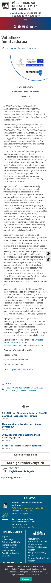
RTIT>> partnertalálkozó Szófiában (22, 445)
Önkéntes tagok (9, 547)
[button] (25, 20)
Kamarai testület (9, 545)
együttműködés (13, 388)
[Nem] (46, 573)
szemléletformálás (27, 391)
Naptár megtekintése (11, 477)
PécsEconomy (34, 538)
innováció (10, 391)
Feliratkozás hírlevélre (11, 542)
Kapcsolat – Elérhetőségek (8, 538)
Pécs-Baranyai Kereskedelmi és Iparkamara (25, 6)
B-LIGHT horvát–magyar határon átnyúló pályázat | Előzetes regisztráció (24, 414)
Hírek (8, 384)
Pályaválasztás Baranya (38, 541)
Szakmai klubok (9, 550)
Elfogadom (26, 579)
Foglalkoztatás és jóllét (22, 471)
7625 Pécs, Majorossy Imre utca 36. (27, 508)
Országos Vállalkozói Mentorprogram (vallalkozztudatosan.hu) (23, 342)
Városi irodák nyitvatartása (23, 527)
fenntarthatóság (32, 388)
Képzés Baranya (35, 544)
